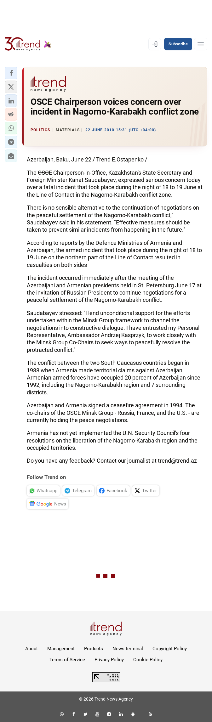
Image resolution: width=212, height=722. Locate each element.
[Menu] (200, 44)
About (31, 648)
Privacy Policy (109, 660)
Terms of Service (67, 660)
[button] (11, 73)
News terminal (127, 648)
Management (61, 648)
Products (93, 648)
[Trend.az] (28, 44)
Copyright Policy (169, 648)
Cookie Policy (148, 660)
